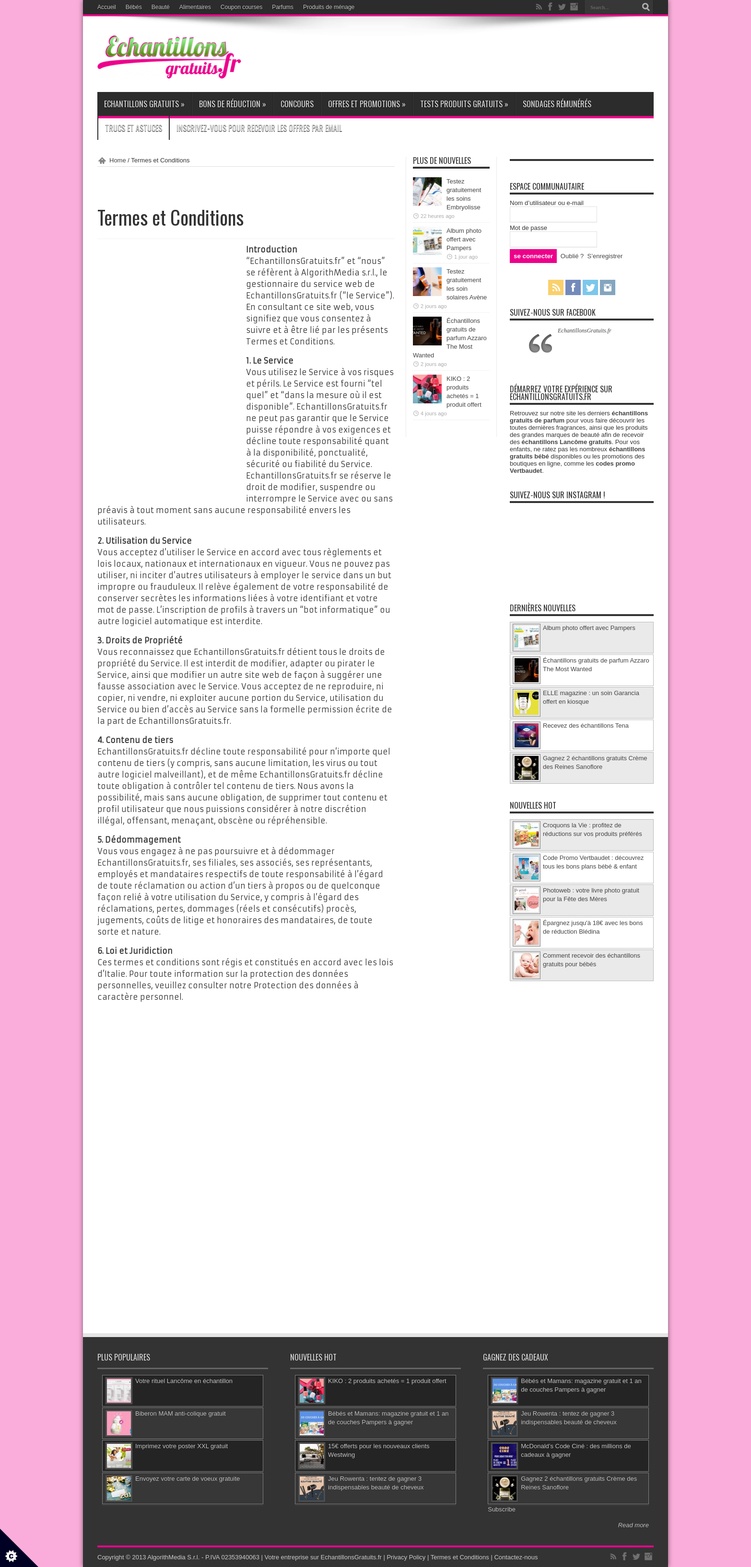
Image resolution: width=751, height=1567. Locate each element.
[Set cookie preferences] (19, 1548)
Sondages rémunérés (557, 104)
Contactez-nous (516, 1557)
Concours (297, 104)
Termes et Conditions (460, 1557)
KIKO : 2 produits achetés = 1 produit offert (387, 1380)
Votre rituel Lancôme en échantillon (184, 1380)
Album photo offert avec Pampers (463, 239)
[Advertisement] (479, 53)
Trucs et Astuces (133, 128)
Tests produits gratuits (464, 104)
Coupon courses (241, 7)
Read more (633, 1525)
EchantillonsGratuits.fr (584, 330)
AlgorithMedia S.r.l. (173, 1557)
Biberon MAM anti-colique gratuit (180, 1413)
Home (117, 160)
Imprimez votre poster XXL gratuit (181, 1446)
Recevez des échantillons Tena (586, 725)
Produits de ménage (328, 7)
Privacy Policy (406, 1557)
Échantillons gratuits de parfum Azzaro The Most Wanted (450, 338)
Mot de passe (528, 227)
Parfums (282, 7)
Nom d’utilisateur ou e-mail (547, 202)
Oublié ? (572, 256)
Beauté (161, 7)
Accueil (106, 7)
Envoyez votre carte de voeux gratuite (187, 1478)
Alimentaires (195, 7)
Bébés (134, 7)
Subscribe (502, 1509)
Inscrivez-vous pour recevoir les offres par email (259, 128)
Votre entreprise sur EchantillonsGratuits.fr (323, 1557)
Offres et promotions (367, 104)
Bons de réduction (232, 104)
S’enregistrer (605, 256)
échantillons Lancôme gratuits (567, 442)
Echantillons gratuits (144, 104)
